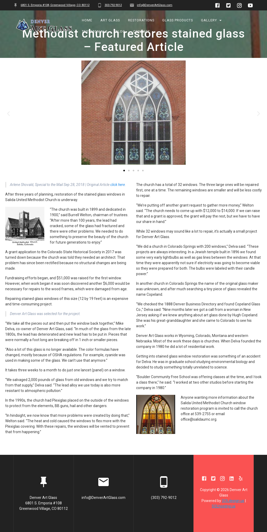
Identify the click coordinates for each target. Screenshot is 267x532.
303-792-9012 (113, 5)
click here (117, 200)
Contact (141, 31)
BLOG (120, 31)
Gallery (209, 20)
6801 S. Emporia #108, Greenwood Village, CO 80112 (55, 5)
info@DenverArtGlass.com (154, 5)
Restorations (141, 20)
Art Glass (110, 20)
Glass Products (177, 20)
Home (87, 20)
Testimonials (95, 31)
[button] (124, 185)
